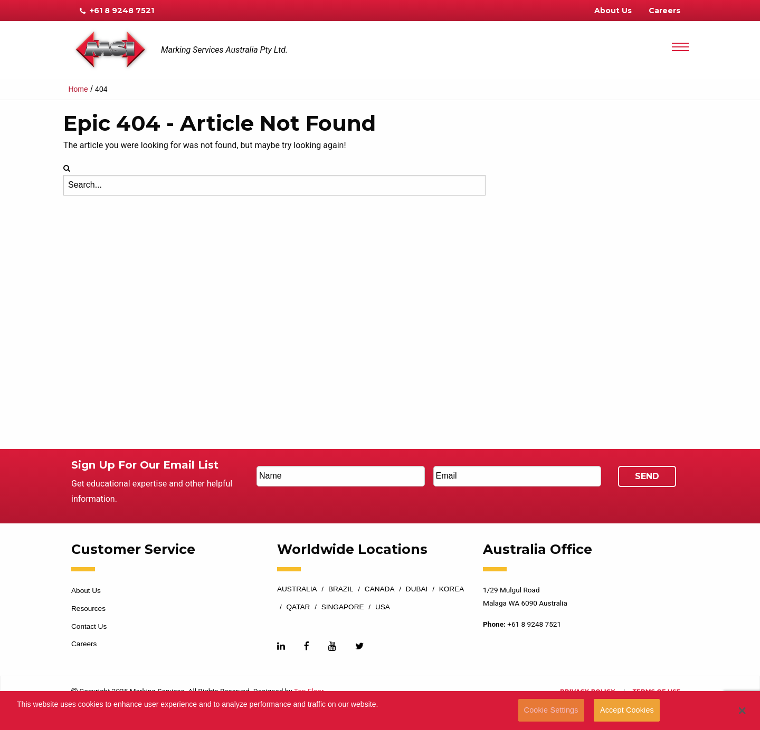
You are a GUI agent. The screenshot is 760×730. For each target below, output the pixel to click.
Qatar (298, 607)
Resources (88, 608)
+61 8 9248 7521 (117, 10)
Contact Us (89, 626)
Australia (297, 589)
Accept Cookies (627, 710)
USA (382, 607)
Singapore (342, 607)
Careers (664, 10)
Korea (451, 589)
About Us (613, 10)
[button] (742, 710)
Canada (380, 589)
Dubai (417, 589)
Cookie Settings (551, 710)
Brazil (341, 589)
